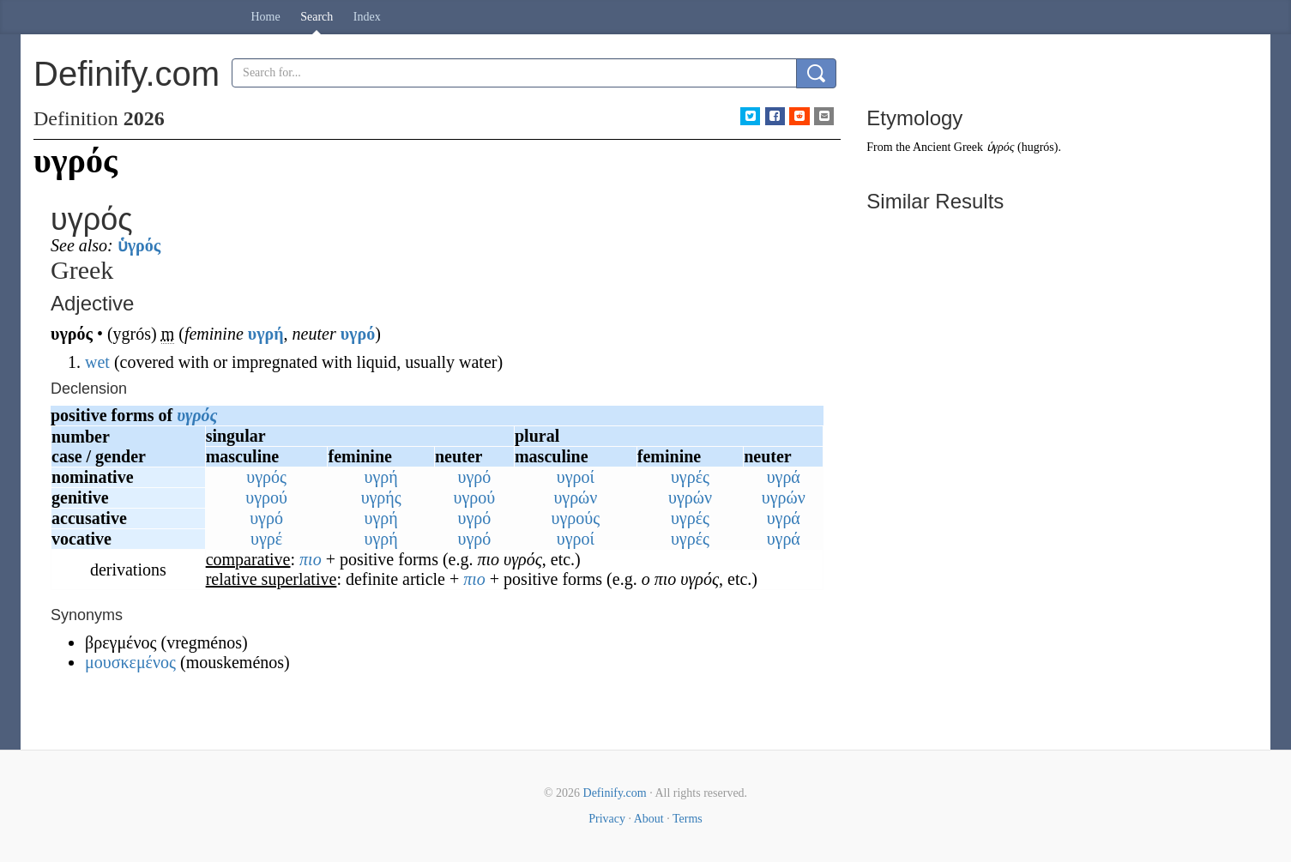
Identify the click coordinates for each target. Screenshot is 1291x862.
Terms (688, 818)
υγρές (690, 476)
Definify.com (615, 793)
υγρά (783, 476)
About (649, 818)
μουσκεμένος (130, 662)
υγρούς (576, 518)
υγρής (381, 497)
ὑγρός (139, 245)
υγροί (575, 476)
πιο (310, 559)
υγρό (358, 333)
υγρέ (266, 538)
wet (97, 362)
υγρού (266, 497)
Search (316, 16)
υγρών (575, 497)
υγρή (266, 333)
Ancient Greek (948, 147)
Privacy (606, 818)
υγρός (197, 415)
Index (367, 16)
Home (266, 16)
